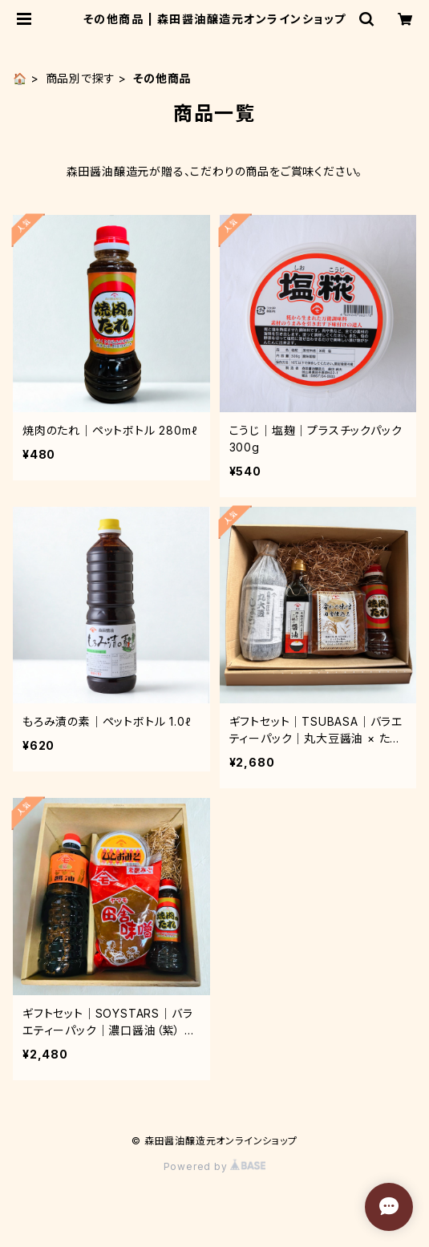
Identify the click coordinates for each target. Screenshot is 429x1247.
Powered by (215, 1166)
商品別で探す (80, 78)
